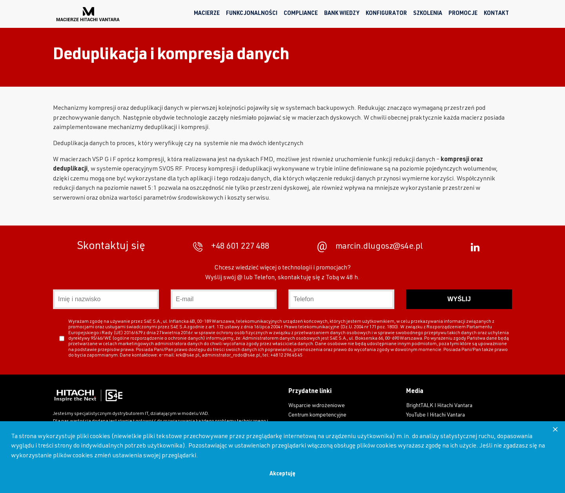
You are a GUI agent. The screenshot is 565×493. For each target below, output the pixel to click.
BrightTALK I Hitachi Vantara (439, 406)
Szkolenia (427, 13)
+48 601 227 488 (231, 246)
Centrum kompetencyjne (317, 415)
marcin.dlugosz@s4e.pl (370, 247)
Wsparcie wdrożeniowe (316, 406)
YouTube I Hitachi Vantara (435, 415)
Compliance (301, 13)
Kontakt (496, 13)
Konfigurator (386, 13)
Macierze (207, 13)
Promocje (463, 13)
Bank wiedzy (341, 13)
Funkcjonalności (251, 13)
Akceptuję (282, 474)
